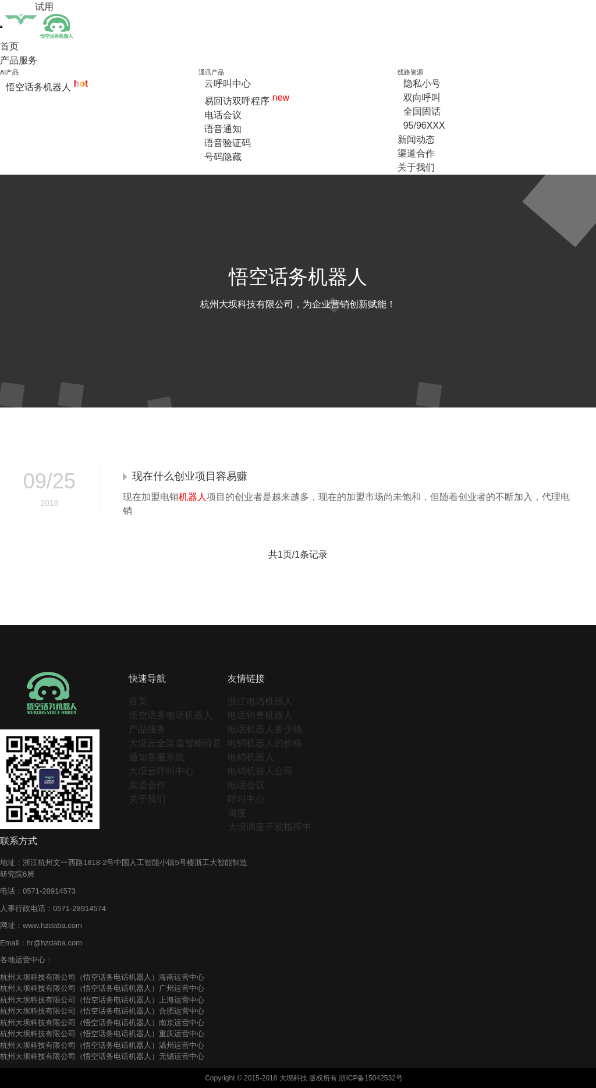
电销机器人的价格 (265, 743)
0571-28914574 (79, 908)
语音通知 (223, 129)
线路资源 (410, 72)
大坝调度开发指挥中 (269, 827)
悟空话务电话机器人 (170, 715)
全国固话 (422, 111)
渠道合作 (416, 153)
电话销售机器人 (260, 715)
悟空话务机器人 (47, 87)
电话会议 (223, 115)
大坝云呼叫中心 (161, 771)
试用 (44, 7)
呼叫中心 (246, 799)
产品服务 (18, 60)
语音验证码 (227, 143)
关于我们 (416, 167)
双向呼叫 (422, 97)
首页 (9, 46)
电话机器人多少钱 (265, 729)
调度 (237, 813)
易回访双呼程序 (246, 101)
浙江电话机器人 (260, 701)
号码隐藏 (223, 157)
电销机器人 (251, 757)
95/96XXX (424, 125)
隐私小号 (422, 83)
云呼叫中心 (227, 83)
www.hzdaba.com (52, 925)
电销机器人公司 (260, 771)
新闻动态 (416, 139)
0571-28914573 (49, 891)
